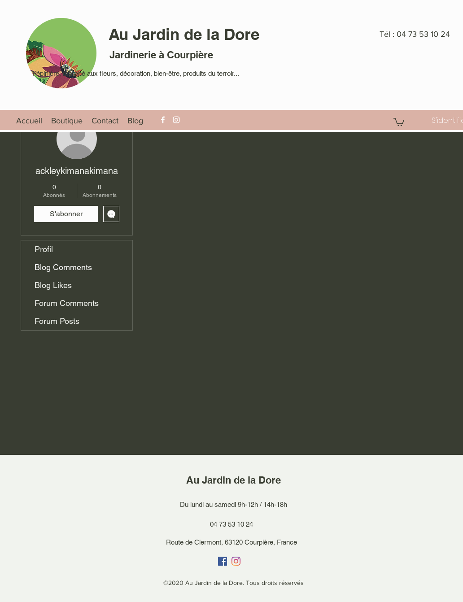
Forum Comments (67, 303)
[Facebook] (162, 119)
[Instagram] (176, 119)
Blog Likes (53, 285)
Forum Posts (57, 321)
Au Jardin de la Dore (184, 34)
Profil (44, 249)
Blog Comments (63, 267)
